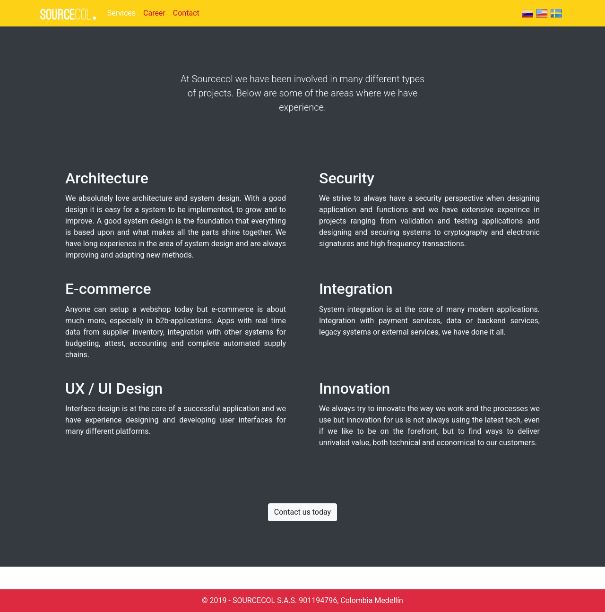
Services (121, 13)
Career (154, 13)
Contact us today (302, 512)
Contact (186, 13)
